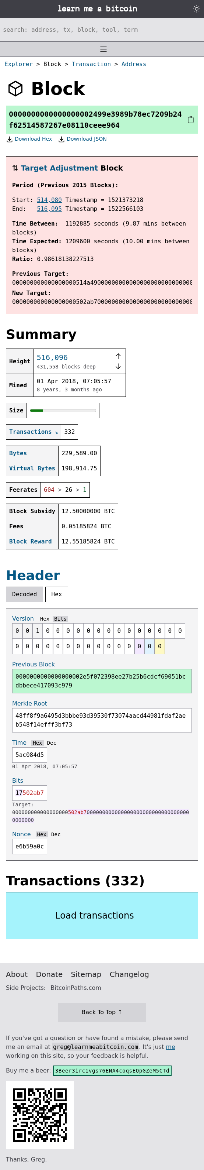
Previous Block (33, 664)
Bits (60, 619)
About (17, 974)
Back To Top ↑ (101, 1012)
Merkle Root (29, 703)
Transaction (91, 64)
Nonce (21, 834)
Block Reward (30, 541)
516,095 (49, 208)
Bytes (18, 453)
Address (134, 64)
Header (33, 575)
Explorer (18, 64)
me (170, 1046)
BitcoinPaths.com (75, 987)
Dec (51, 743)
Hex (57, 594)
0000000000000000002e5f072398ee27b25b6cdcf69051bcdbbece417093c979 (100, 681)
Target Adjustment (59, 168)
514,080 (49, 199)
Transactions (30, 431)
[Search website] (102, 29)
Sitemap (86, 974)
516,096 (52, 357)
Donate (49, 974)
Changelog (129, 974)
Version (23, 618)
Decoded (24, 594)
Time (19, 742)
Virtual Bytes (32, 468)
